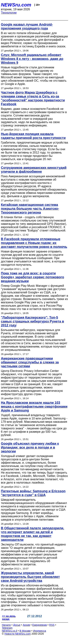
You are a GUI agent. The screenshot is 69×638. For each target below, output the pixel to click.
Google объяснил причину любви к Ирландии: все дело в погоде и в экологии (30, 447)
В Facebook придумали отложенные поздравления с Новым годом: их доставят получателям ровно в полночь (34, 243)
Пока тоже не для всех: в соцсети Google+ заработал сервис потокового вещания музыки (32, 277)
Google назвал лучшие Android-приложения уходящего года (27, 26)
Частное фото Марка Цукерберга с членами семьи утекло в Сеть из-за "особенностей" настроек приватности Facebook (33, 98)
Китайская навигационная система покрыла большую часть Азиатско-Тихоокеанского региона (30, 208)
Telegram (7, 627)
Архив (26, 624)
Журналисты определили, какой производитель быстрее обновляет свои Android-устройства (30, 577)
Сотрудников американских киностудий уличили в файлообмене (33, 169)
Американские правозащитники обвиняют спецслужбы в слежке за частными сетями (30, 362)
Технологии (9, 12)
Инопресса (39, 630)
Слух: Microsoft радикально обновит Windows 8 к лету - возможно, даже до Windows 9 (32, 59)
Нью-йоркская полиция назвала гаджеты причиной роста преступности (33, 136)
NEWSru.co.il (9, 630)
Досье (16, 624)
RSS (51, 624)
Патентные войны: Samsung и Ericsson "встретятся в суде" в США (33, 493)
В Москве (25, 630)
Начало (6, 624)
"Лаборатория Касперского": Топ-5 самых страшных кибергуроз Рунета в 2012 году (32, 321)
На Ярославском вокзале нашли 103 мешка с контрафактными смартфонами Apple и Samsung (34, 406)
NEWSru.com (16, 5)
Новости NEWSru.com (17, 633)
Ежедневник (39, 624)
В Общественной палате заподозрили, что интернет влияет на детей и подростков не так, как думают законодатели (32, 534)
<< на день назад (9, 617)
